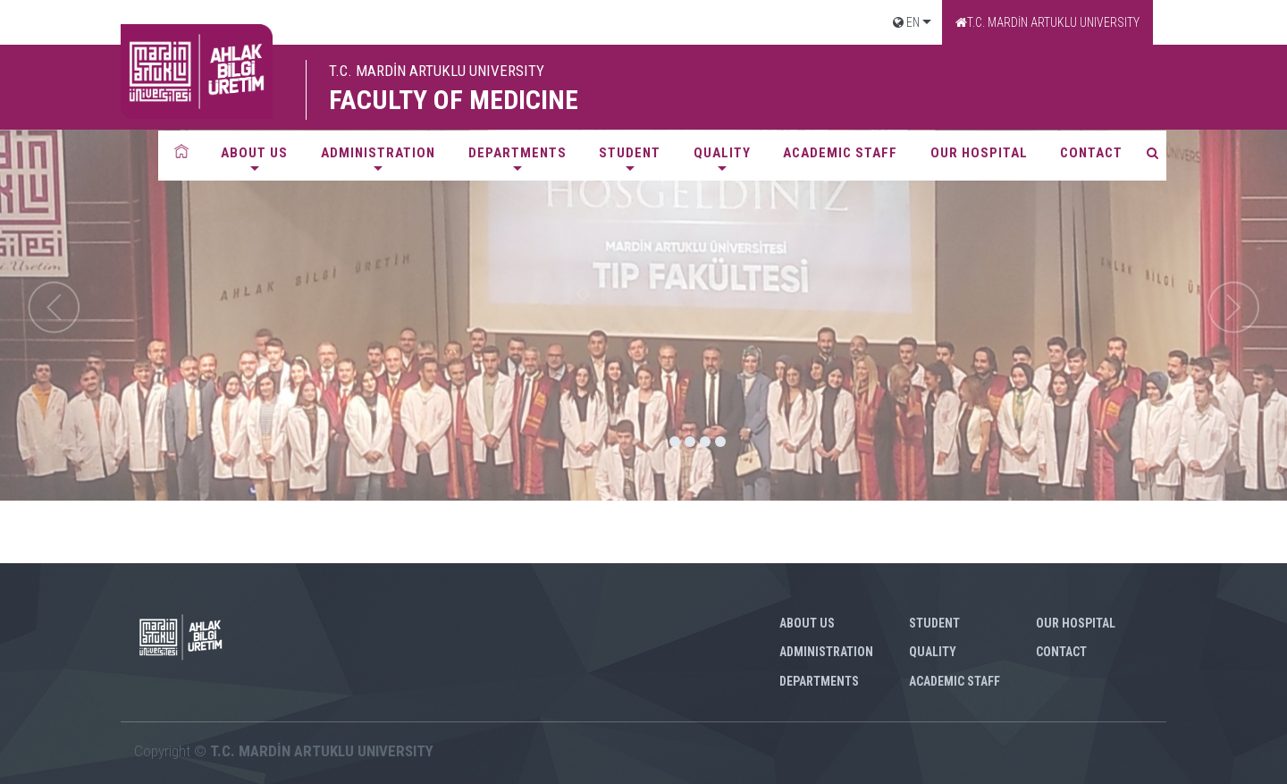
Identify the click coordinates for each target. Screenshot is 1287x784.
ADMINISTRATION (378, 153)
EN (906, 22)
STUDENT (629, 153)
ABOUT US (254, 153)
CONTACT (1091, 153)
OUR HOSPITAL (979, 153)
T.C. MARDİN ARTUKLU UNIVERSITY (1047, 22)
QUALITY (722, 153)
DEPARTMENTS (517, 153)
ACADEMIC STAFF (840, 153)
